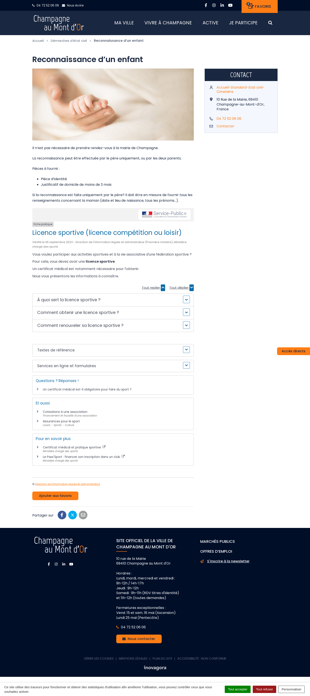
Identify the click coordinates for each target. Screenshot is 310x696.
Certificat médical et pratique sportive (74, 449)
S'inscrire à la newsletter (225, 562)
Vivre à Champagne (168, 23)
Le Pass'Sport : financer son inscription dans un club (84, 458)
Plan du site (162, 660)
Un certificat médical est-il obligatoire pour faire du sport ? (87, 391)
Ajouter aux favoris (55, 497)
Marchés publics (217, 543)
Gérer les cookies (99, 660)
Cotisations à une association (65, 413)
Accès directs (293, 351)
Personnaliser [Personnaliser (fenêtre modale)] (291, 689)
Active (210, 23)
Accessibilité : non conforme (201, 660)
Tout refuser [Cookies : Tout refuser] (264, 689)
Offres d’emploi (216, 553)
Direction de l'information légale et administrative (67, 485)
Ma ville (124, 23)
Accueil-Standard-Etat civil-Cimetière (241, 91)
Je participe (243, 23)
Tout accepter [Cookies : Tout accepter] (237, 689)
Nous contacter (138, 640)
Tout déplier (181, 289)
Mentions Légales (133, 660)
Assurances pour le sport (61, 423)
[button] (113, 301)
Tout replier (153, 289)
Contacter (225, 127)
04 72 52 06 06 (229, 120)
